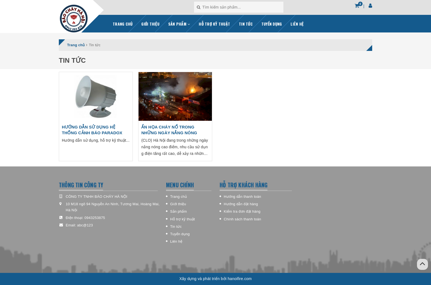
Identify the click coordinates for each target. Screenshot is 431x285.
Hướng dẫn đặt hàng (241, 204)
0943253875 (94, 218)
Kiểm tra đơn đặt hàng (242, 211)
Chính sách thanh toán (242, 219)
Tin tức (176, 226)
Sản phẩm (178, 211)
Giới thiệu (178, 204)
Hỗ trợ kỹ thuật (182, 219)
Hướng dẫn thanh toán (242, 196)
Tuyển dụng (180, 234)
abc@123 (85, 225)
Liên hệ (176, 241)
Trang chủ (178, 196)
